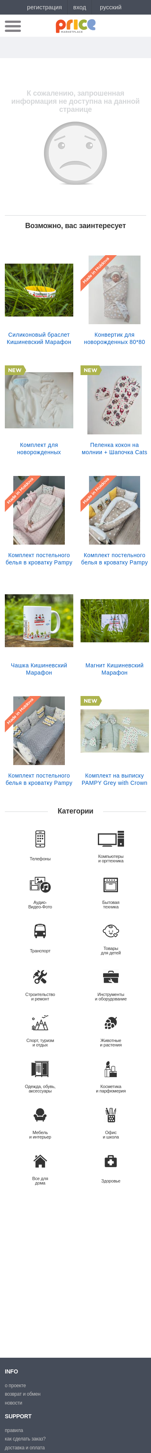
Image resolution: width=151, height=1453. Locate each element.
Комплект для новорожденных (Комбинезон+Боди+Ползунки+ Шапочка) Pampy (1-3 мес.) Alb (39, 448)
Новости (13, 1403)
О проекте (15, 1385)
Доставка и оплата (25, 1448)
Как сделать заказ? (25, 1439)
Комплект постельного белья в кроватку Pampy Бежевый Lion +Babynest (115, 559)
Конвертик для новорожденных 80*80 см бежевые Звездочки (114, 338)
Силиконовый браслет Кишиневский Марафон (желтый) (39, 338)
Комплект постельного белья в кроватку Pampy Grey (39, 779)
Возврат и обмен (22, 1394)
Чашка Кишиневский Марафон (39, 669)
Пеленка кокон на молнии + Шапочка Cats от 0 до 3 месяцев (114, 448)
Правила (14, 1430)
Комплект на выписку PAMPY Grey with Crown (114, 779)
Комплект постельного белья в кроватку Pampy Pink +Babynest (39, 559)
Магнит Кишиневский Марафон (114, 669)
